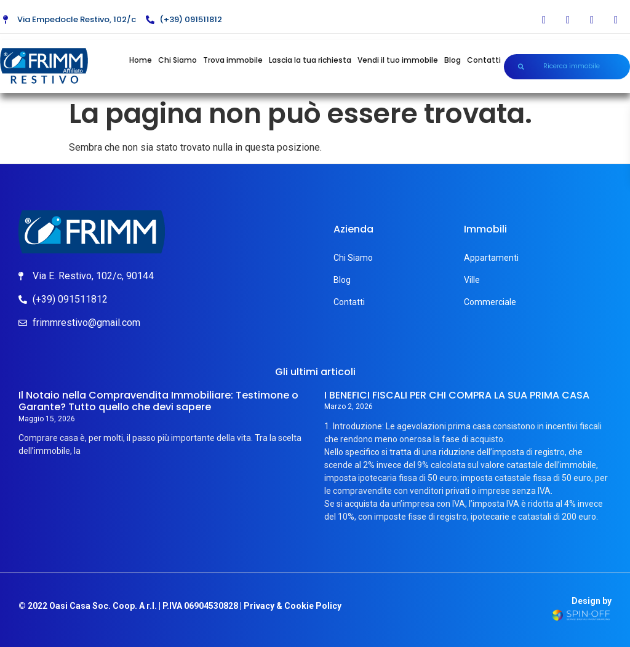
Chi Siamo (177, 60)
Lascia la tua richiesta (310, 60)
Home (140, 60)
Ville (472, 280)
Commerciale (490, 302)
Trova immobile (233, 60)
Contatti (484, 60)
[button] (567, 66)
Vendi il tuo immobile (397, 60)
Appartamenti (491, 258)
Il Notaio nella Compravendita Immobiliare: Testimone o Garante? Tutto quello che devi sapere (158, 401)
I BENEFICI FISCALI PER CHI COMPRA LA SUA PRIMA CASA (456, 395)
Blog (452, 60)
